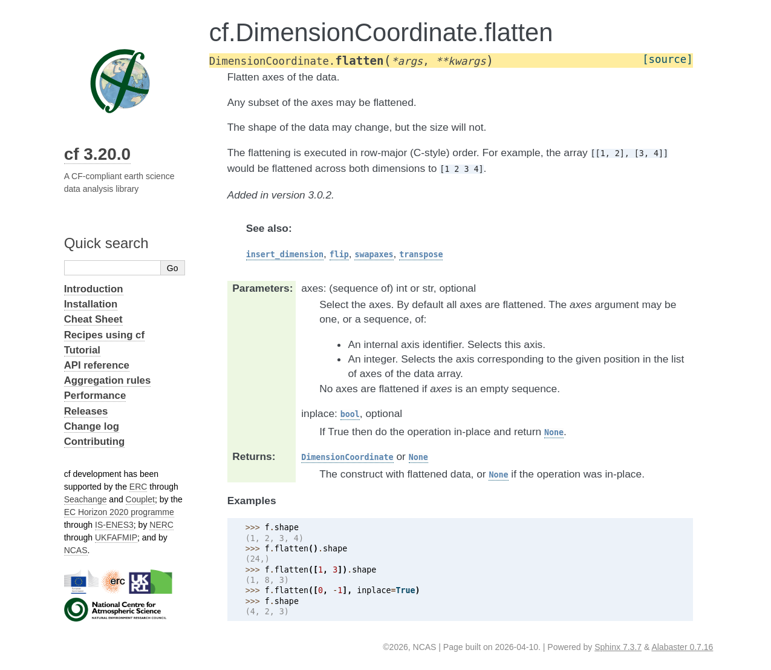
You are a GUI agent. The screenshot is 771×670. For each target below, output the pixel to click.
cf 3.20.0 (97, 154)
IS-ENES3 (114, 525)
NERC (161, 525)
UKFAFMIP (116, 537)
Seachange (85, 499)
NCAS (76, 550)
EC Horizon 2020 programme (119, 512)
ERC (138, 486)
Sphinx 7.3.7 (618, 647)
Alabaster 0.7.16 (682, 647)
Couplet (140, 499)
